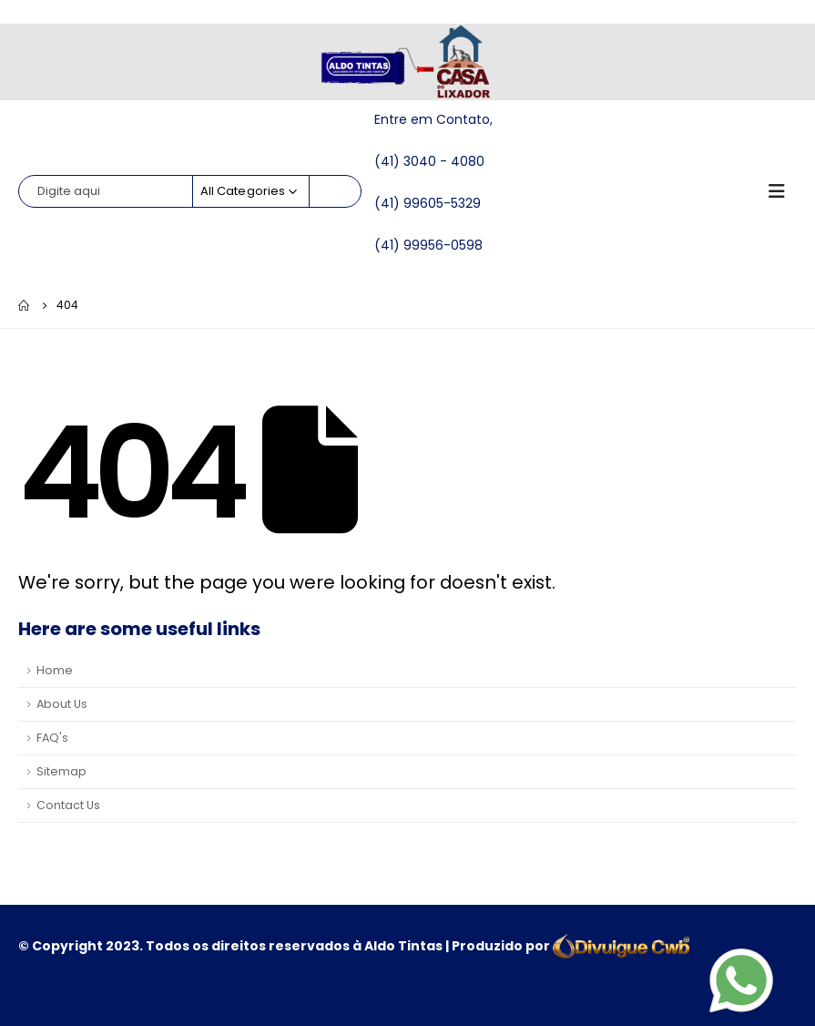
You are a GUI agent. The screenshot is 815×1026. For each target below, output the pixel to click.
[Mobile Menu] (782, 191)
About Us (61, 704)
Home (54, 670)
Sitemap (61, 771)
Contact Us (68, 805)
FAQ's (52, 737)
